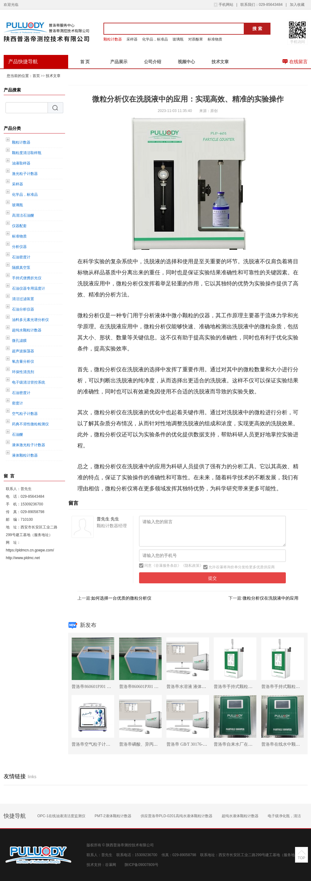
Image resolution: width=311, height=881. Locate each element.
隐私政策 (192, 565)
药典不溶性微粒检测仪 (30, 424)
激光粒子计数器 (25, 174)
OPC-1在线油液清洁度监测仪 (61, 816)
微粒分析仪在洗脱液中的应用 (270, 598)
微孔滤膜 (19, 340)
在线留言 (298, 61)
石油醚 (17, 434)
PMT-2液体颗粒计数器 (113, 816)
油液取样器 (21, 163)
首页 (36, 76)
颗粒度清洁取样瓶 (26, 153)
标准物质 (215, 39)
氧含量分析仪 (23, 361)
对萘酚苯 (195, 39)
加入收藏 (297, 4)
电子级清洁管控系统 (28, 382)
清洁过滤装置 (23, 299)
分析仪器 (19, 247)
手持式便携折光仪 (26, 278)
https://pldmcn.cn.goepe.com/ (30, 550)
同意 (147, 565)
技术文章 (220, 61)
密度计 (17, 403)
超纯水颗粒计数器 (26, 330)
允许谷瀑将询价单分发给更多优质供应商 (241, 567)
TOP (301, 858)
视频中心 (186, 61)
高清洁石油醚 (23, 215)
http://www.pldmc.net (23, 558)
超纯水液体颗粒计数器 (240, 816)
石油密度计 (21, 257)
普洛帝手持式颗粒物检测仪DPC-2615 (249, 686)
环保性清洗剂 (23, 372)
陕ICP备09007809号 (141, 865)
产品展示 (118, 61)
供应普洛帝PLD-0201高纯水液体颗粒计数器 (176, 816)
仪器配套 (19, 226)
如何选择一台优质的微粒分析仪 (121, 598)
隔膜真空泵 (21, 267)
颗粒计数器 (112, 39)
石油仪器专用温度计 (28, 288)
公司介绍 (152, 61)
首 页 (85, 61)
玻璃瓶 (178, 39)
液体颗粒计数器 (25, 455)
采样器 (132, 39)
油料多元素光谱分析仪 (30, 320)
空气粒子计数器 (25, 414)
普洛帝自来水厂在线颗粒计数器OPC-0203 (253, 744)
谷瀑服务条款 (166, 565)
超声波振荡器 (23, 351)
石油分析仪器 (23, 309)
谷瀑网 (110, 865)
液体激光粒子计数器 (28, 445)
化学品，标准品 (155, 39)
